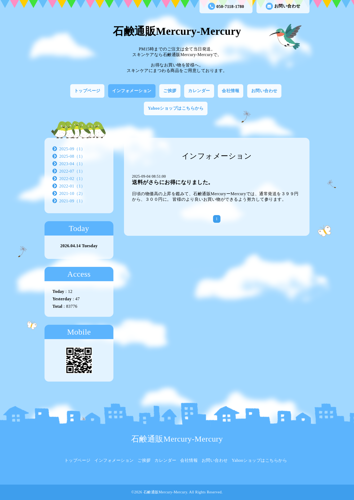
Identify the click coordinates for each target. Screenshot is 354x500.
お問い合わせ (283, 6)
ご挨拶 (169, 90)
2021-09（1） (72, 201)
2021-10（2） (72, 193)
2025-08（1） (72, 156)
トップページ (87, 90)
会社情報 (230, 90)
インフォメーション (132, 90)
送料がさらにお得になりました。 (173, 182)
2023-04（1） (72, 163)
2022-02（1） (72, 178)
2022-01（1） (72, 186)
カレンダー (199, 90)
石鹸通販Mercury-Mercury (177, 31)
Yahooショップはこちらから (175, 108)
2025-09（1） (72, 149)
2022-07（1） (72, 171)
